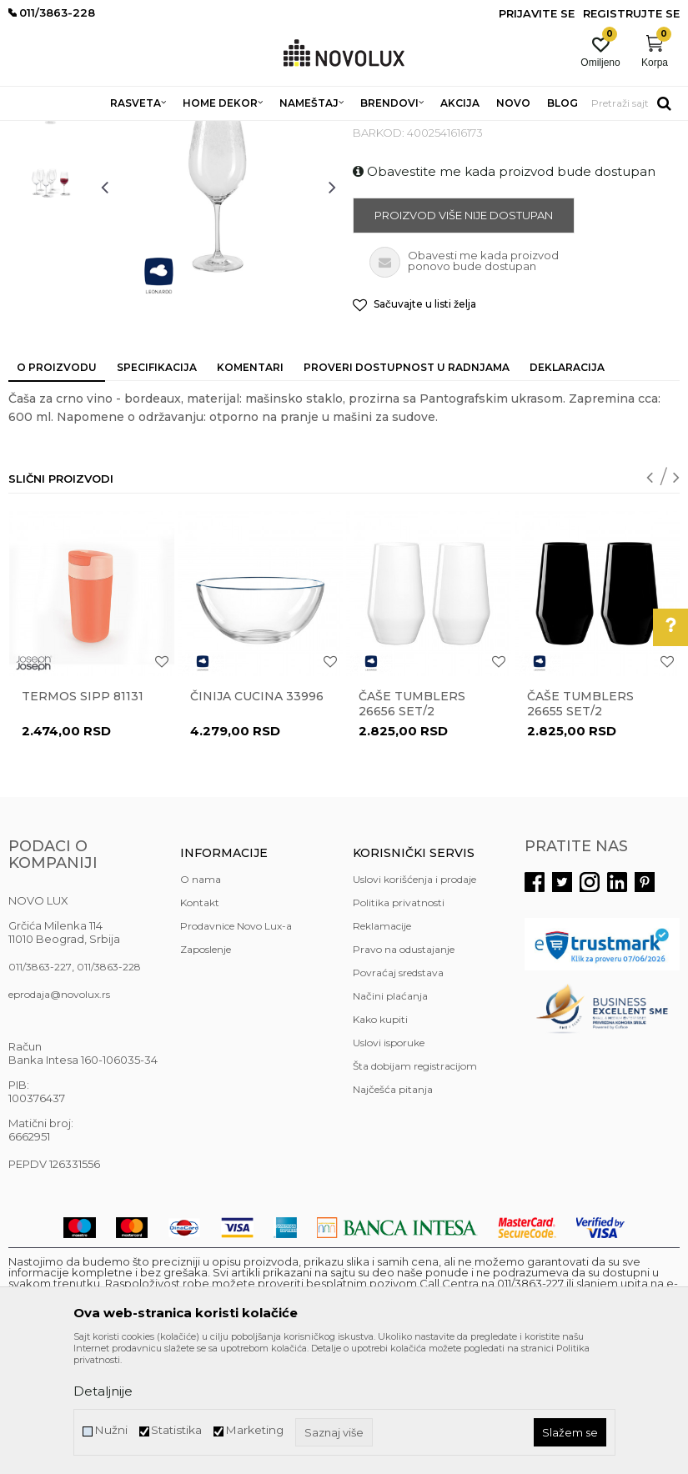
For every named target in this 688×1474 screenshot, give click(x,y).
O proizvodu (57, 488)
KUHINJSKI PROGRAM (273, 131)
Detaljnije (103, 1391)
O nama (200, 1000)
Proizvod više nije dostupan (463, 336)
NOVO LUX (35, 131)
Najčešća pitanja (393, 1210)
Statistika (176, 1430)
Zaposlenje (205, 1070)
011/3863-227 (40, 1087)
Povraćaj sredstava (398, 1093)
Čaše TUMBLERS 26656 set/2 (412, 825)
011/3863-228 (109, 1087)
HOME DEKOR (169, 131)
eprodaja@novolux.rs (59, 1115)
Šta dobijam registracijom (415, 1187)
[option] (50, 227)
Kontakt (199, 1023)
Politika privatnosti (398, 1023)
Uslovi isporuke (388, 1163)
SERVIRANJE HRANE (391, 131)
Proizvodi (98, 131)
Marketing (254, 1430)
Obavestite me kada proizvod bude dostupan (504, 292)
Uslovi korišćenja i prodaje (414, 1000)
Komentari (250, 488)
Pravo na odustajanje (403, 1070)
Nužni (111, 1430)
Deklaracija (567, 488)
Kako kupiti (380, 1140)
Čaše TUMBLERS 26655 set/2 (580, 825)
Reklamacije (382, 1046)
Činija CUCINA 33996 (257, 817)
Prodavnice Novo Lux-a (236, 1046)
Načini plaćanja (390, 1117)
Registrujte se (631, 13)
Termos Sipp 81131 (82, 817)
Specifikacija (157, 488)
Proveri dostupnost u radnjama (407, 488)
